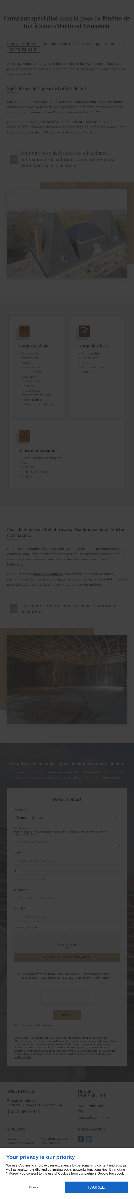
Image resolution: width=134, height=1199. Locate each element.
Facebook (116, 1173)
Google (102, 1173)
